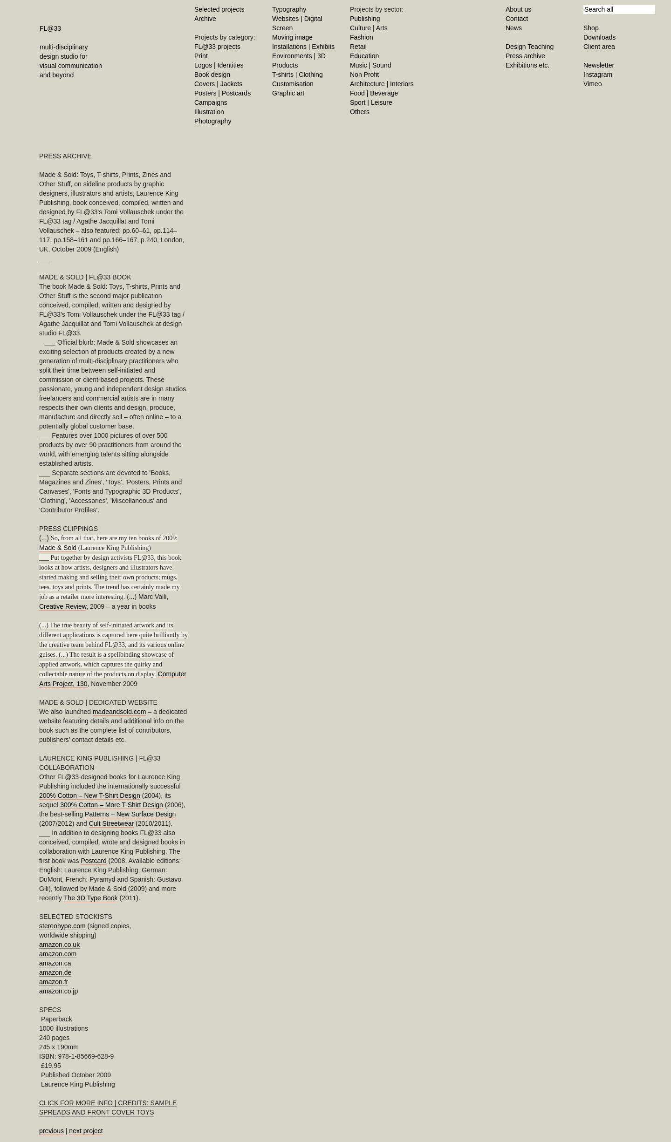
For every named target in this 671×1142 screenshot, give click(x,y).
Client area (599, 46)
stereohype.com (62, 926)
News (514, 28)
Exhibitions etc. (527, 65)
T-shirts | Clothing (297, 74)
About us (518, 9)
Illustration (209, 112)
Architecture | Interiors (382, 84)
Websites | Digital (297, 18)
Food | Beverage (374, 93)
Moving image (292, 37)
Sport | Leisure (371, 102)
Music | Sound (370, 65)
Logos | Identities (219, 65)
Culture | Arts (369, 28)
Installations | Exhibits (303, 46)
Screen (282, 28)
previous (51, 1131)
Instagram (597, 74)
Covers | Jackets (218, 84)
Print (201, 56)
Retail (358, 46)
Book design (212, 74)
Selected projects (219, 9)
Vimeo (592, 84)
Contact (517, 18)
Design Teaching (530, 46)
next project (86, 1131)
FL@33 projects (217, 46)
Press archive (525, 56)
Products (285, 65)
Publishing (365, 18)
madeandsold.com (119, 711)
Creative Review (62, 606)
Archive (205, 18)
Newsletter (598, 65)
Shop (591, 28)
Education (364, 56)
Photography (212, 121)
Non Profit (364, 74)
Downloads (599, 37)
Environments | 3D (299, 56)
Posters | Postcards (222, 93)
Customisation (293, 84)
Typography (289, 9)
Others (360, 112)
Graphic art (288, 93)
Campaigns (210, 102)
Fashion (361, 37)
